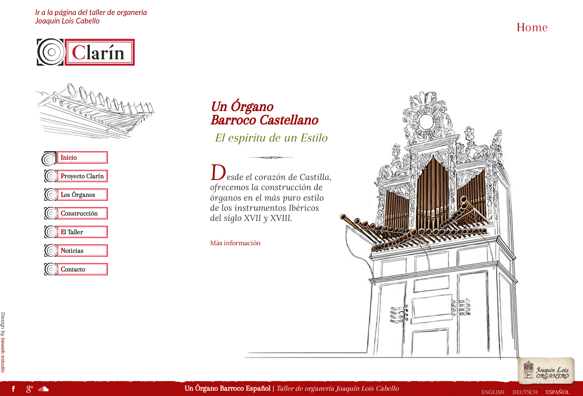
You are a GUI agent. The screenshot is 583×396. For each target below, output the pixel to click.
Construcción (79, 213)
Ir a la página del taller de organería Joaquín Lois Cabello (91, 16)
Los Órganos (78, 195)
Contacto (73, 269)
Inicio (69, 157)
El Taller (72, 232)
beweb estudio (3, 355)
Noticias (72, 250)
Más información (235, 243)
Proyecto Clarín (82, 176)
